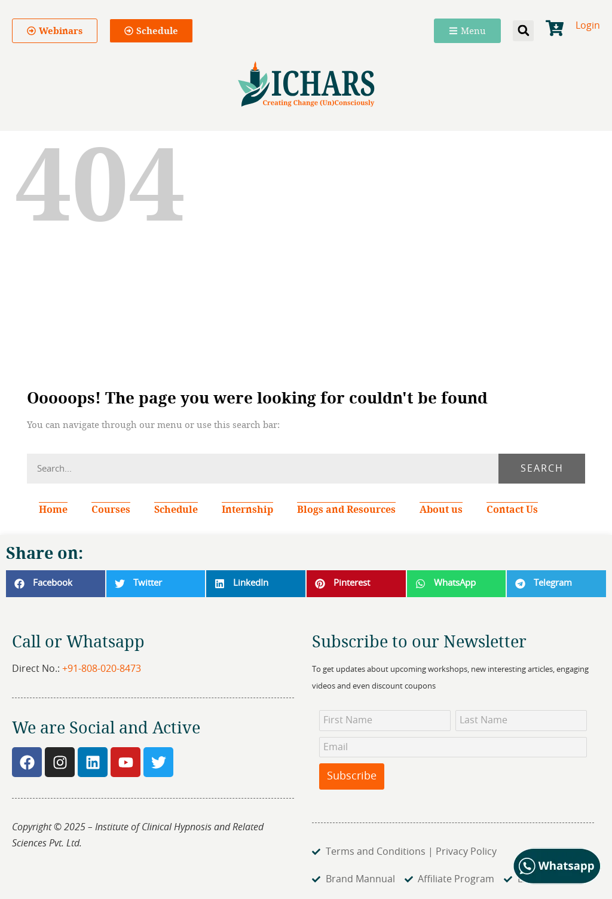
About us (441, 509)
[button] (523, 30)
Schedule (176, 509)
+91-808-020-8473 (101, 669)
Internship (247, 509)
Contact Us (512, 509)
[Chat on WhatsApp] (557, 881)
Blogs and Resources (346, 509)
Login (588, 25)
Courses (110, 509)
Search (542, 468)
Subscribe (352, 776)
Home (53, 509)
